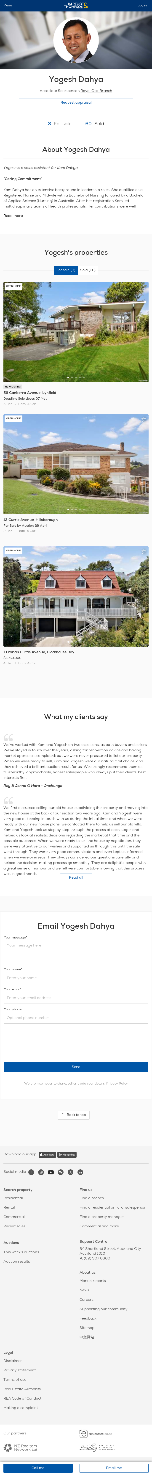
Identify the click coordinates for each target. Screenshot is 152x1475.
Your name (12, 969)
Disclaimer (12, 1361)
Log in (142, 5)
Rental (9, 1208)
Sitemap (87, 1328)
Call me (38, 1468)
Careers (86, 1300)
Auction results (16, 1262)
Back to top (73, 1115)
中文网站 (87, 1337)
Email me (114, 1468)
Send (76, 1067)
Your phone (12, 1009)
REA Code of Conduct (22, 1399)
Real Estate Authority (22, 1389)
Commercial (14, 1217)
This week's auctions (21, 1252)
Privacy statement (19, 1371)
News (84, 1290)
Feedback (88, 1319)
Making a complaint (20, 1408)
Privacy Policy (117, 1083)
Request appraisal (76, 103)
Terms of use (14, 1380)
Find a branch (92, 1198)
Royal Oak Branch (96, 91)
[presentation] (38, 1043)
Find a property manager (102, 1217)
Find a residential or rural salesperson (113, 1208)
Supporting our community (104, 1309)
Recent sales (14, 1227)
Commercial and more (99, 1227)
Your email (12, 989)
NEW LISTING (13, 387)
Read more (13, 216)
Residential (13, 1198)
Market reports (93, 1281)
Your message (15, 937)
